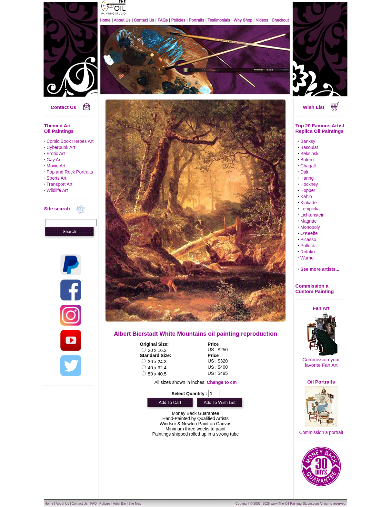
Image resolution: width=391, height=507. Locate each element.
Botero (307, 159)
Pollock (307, 245)
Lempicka (310, 208)
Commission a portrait (321, 432)
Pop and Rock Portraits (69, 171)
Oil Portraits (321, 382)
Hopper (307, 190)
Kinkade (308, 202)
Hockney (309, 184)
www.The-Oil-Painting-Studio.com (295, 503)
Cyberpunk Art (60, 147)
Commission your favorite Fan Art (321, 362)
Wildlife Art (57, 190)
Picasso (308, 239)
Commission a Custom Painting (315, 288)
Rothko (307, 251)
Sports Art (56, 178)
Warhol (307, 257)
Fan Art (321, 308)
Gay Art (54, 159)
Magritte (308, 221)
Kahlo (306, 196)
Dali (304, 171)
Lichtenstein (312, 214)
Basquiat (309, 147)
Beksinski (309, 153)
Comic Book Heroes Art (70, 141)
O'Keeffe (309, 233)
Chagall (308, 165)
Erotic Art (55, 153)
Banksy (307, 141)
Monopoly (310, 227)
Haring (307, 178)
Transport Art (59, 184)
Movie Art (55, 165)
